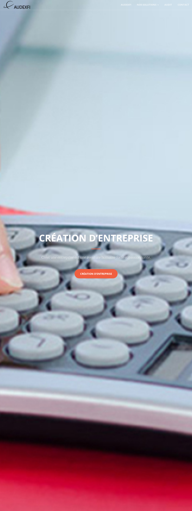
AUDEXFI (126, 4)
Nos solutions (148, 4)
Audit (168, 4)
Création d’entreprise (96, 273)
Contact (183, 4)
